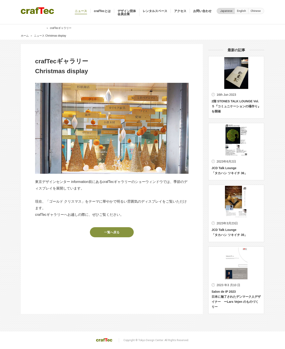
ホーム (25, 35)
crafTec (37, 10)
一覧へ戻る (111, 232)
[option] (112, 128)
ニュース (39, 35)
